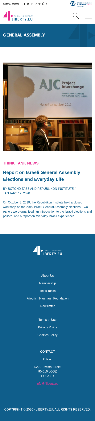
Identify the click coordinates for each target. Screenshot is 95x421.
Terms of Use (47, 319)
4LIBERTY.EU (43, 409)
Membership (47, 283)
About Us (47, 275)
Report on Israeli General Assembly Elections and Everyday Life (41, 176)
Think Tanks (47, 290)
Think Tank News (21, 163)
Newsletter (47, 306)
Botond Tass (19, 188)
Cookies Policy (48, 335)
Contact (47, 351)
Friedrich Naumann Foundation (48, 298)
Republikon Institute (55, 188)
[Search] (76, 16)
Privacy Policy (47, 327)
